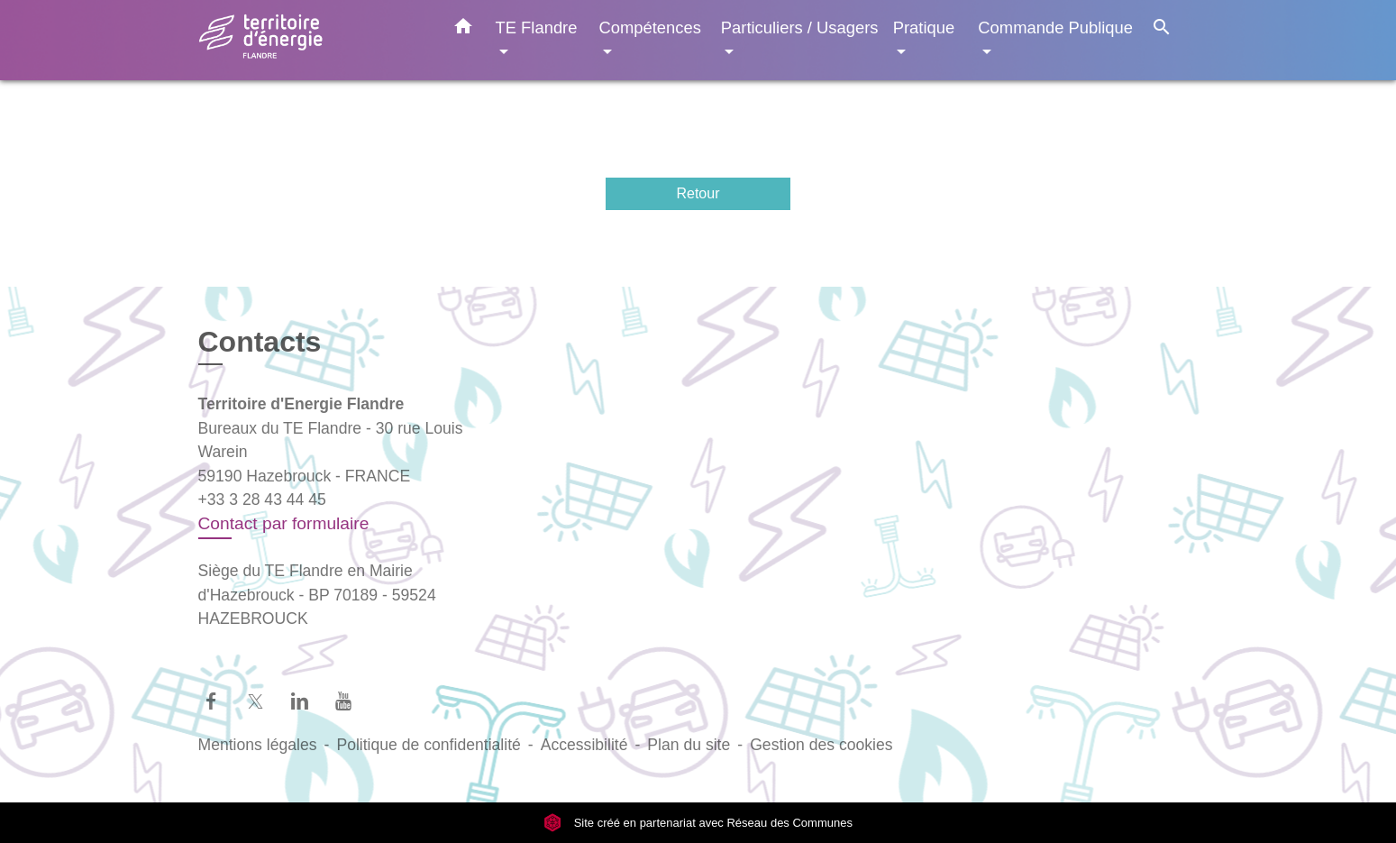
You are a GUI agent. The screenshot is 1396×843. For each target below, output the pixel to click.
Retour (697, 193)
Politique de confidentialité (428, 745)
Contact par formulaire (284, 523)
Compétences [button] (649, 27)
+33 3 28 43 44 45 (262, 499)
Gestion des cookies (821, 745)
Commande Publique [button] (1055, 27)
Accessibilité (584, 745)
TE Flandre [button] (537, 27)
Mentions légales (257, 745)
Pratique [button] (924, 27)
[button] (463, 29)
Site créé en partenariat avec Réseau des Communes (698, 822)
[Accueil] (311, 40)
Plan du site (688, 745)
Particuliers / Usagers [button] (800, 27)
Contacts (260, 341)
